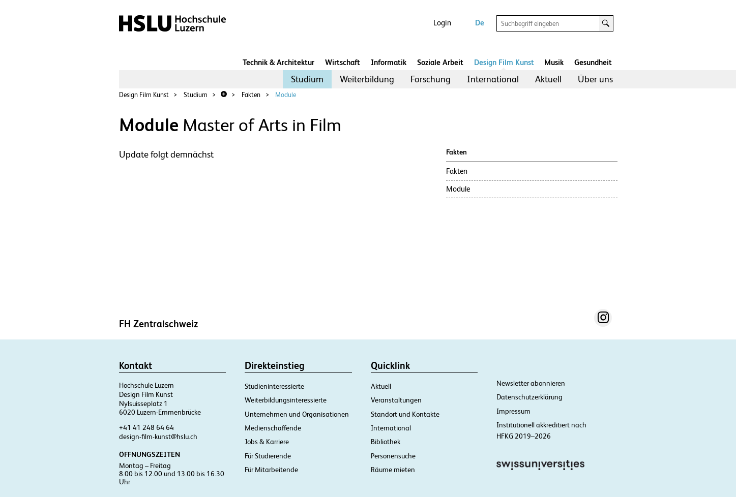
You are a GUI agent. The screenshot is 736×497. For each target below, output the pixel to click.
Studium (307, 79)
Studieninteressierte (274, 386)
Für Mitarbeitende (271, 469)
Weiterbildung (367, 79)
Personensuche (393, 456)
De (479, 22)
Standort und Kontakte (405, 414)
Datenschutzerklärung (529, 397)
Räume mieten (393, 469)
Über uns (595, 79)
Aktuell (548, 79)
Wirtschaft (342, 62)
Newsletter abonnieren (530, 383)
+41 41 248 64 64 (146, 427)
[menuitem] (307, 79)
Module (285, 95)
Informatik (388, 62)
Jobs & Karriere (267, 442)
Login (442, 22)
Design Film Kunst (504, 62)
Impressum (513, 411)
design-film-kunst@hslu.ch (158, 436)
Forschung (430, 79)
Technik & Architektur (278, 62)
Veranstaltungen (396, 400)
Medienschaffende (273, 428)
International (493, 79)
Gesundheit (593, 62)
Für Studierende (268, 456)
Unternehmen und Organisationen (297, 414)
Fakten (251, 95)
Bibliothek (385, 442)
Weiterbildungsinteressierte (286, 400)
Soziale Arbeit (440, 62)
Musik (554, 62)
